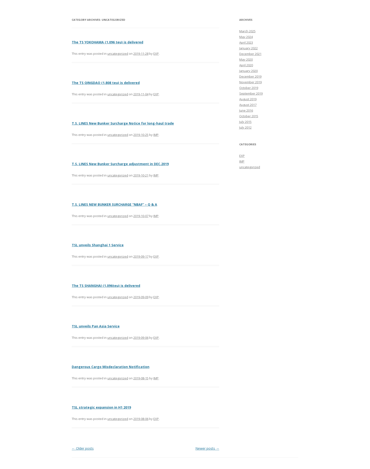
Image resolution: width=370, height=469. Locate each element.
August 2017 (247, 105)
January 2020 (248, 71)
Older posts (83, 448)
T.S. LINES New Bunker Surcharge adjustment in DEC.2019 (120, 164)
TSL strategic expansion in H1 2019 (101, 407)
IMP (156, 135)
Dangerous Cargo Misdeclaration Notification (110, 366)
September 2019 (251, 93)
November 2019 (250, 82)
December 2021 (250, 54)
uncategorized (117, 53)
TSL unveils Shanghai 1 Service (98, 245)
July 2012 (245, 127)
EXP (156, 53)
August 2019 (247, 99)
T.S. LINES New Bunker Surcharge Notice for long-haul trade (123, 123)
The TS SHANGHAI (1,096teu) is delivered (106, 285)
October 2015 (248, 116)
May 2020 (246, 59)
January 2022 (248, 48)
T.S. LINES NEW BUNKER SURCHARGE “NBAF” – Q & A (114, 204)
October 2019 (248, 88)
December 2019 (250, 76)
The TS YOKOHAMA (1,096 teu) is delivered (107, 42)
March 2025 (247, 31)
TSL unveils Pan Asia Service (96, 326)
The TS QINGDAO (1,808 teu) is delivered (106, 82)
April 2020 (246, 65)
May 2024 (246, 37)
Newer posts (207, 448)
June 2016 (246, 110)
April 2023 (246, 42)
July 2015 (245, 122)
